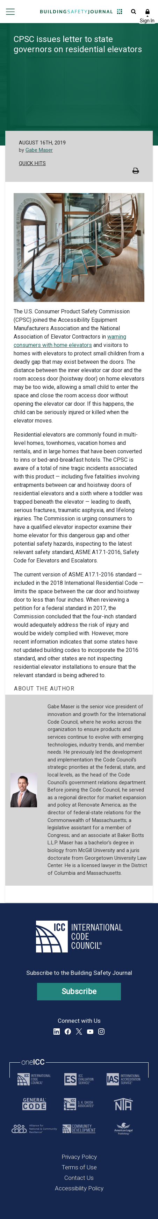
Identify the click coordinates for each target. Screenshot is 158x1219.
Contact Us (79, 1177)
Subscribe (79, 991)
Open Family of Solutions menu (120, 11)
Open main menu (10, 11)
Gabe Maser (39, 150)
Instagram (101, 1031)
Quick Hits (32, 163)
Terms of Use (79, 1167)
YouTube (90, 1031)
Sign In (148, 11)
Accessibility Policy (79, 1188)
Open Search (134, 11)
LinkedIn (56, 1031)
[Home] (76, 11)
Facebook (68, 1031)
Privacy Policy (79, 1156)
